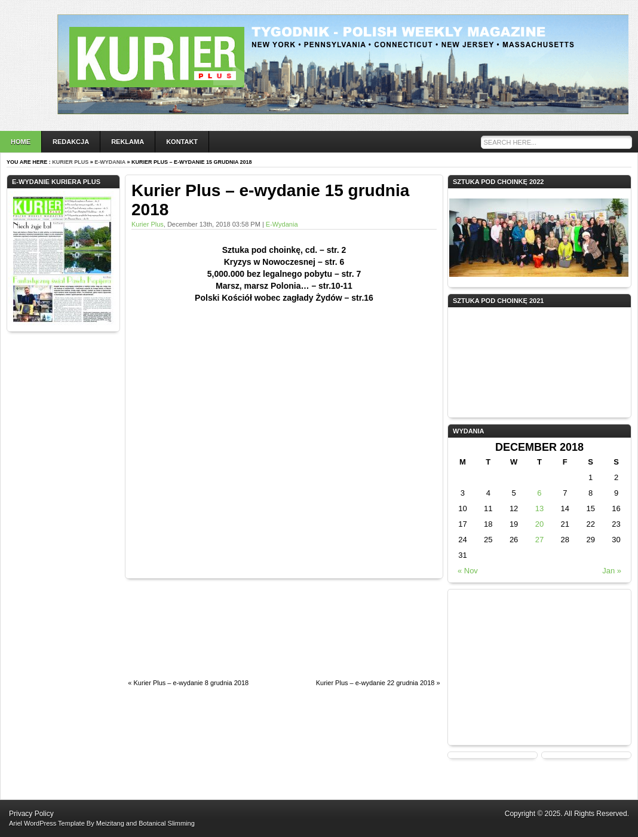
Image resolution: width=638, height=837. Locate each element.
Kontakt (182, 141)
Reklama (127, 141)
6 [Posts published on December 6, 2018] (539, 492)
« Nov (468, 570)
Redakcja (71, 141)
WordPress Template (54, 823)
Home (20, 141)
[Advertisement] (174, 635)
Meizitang (110, 823)
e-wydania (109, 162)
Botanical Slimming (167, 823)
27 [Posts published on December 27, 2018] (539, 539)
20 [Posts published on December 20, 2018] (539, 524)
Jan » (611, 570)
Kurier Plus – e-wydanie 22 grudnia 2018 (375, 682)
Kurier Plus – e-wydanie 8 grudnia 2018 (191, 682)
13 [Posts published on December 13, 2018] (539, 508)
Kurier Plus (70, 162)
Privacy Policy (31, 813)
